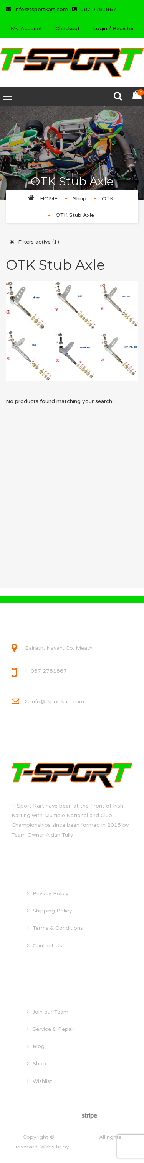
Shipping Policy (52, 910)
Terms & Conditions (58, 928)
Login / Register (113, 28)
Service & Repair (53, 1029)
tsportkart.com (76, 1137)
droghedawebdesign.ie (100, 1146)
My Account (26, 28)
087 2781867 (49, 671)
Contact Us (47, 945)
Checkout (67, 28)
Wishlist (42, 1081)
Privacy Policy (51, 893)
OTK (108, 198)
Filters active (38, 242)
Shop (79, 198)
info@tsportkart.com (57, 701)
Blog (39, 1046)
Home (49, 198)
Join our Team (50, 1012)
